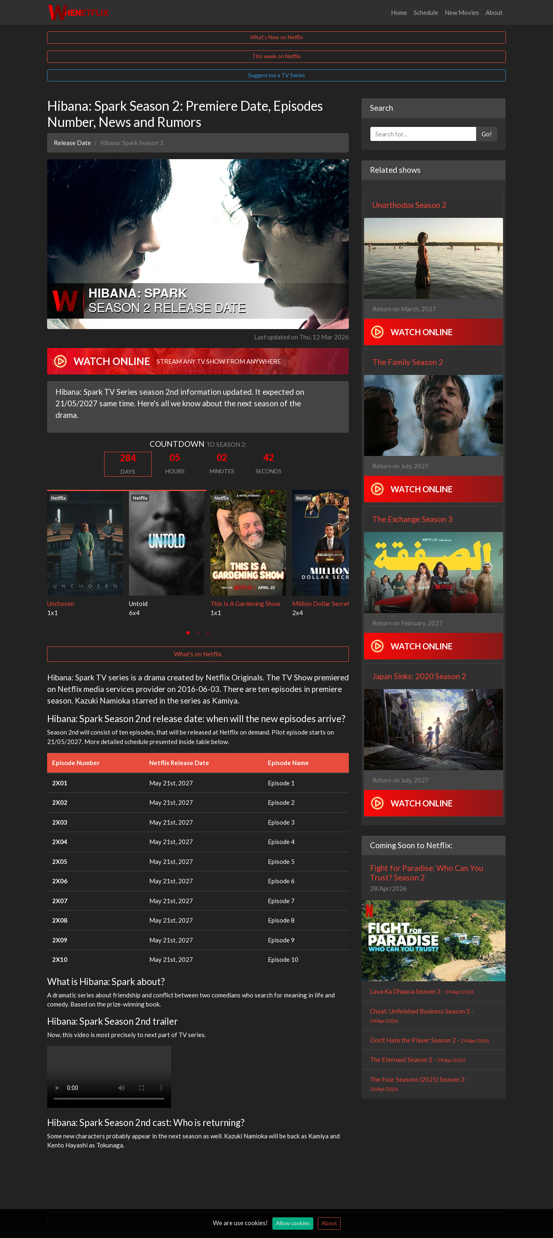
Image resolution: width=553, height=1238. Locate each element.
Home (399, 12)
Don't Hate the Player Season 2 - (429, 1040)
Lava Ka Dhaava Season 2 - (422, 991)
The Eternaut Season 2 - (417, 1059)
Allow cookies (293, 1223)
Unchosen (60, 603)
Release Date (72, 142)
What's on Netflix (198, 654)
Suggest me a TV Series (276, 75)
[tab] (188, 633)
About (494, 12)
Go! (486, 134)
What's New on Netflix (276, 37)
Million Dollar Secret (321, 603)
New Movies (462, 12)
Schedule (426, 12)
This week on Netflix (276, 56)
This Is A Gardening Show (245, 603)
